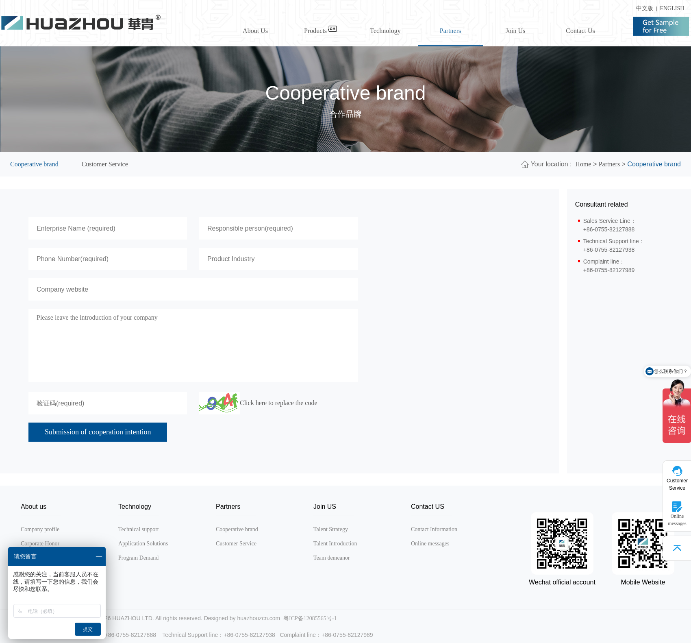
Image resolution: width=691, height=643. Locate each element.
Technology (385, 30)
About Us (255, 30)
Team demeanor (331, 558)
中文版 (643, 8)
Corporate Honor (40, 544)
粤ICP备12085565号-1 (310, 618)
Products (320, 30)
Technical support (138, 529)
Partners (450, 30)
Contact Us (580, 30)
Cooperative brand (34, 164)
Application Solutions (143, 544)
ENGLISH (672, 8)
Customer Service (105, 164)
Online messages (430, 544)
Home (583, 164)
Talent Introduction (335, 544)
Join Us (515, 30)
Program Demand (138, 558)
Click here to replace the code (278, 402)
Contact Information (434, 529)
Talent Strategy (330, 529)
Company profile (40, 529)
